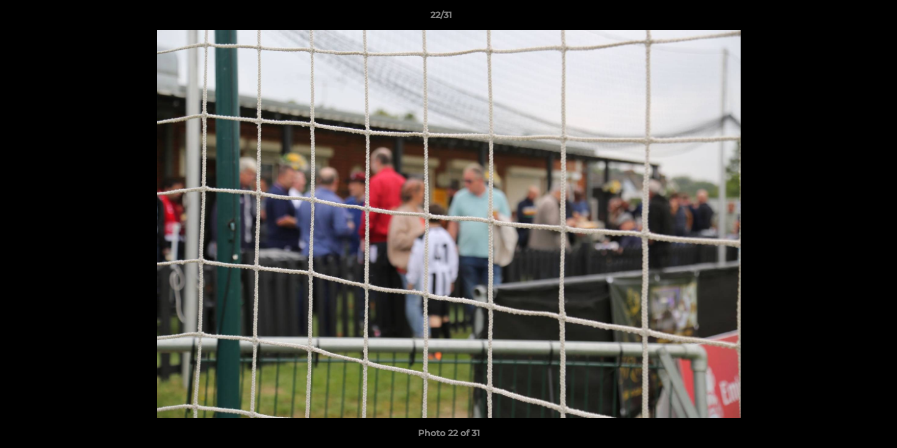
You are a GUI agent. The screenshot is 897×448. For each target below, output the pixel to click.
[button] (844, 18)
